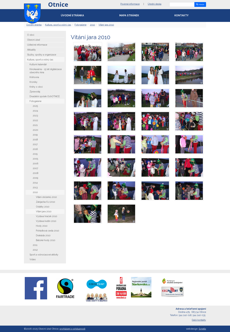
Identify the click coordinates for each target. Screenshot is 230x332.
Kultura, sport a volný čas (58, 24)
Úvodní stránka (72, 15)
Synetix (202, 329)
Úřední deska (154, 4)
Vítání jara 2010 (106, 24)
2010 (92, 24)
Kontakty (181, 15)
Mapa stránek (129, 15)
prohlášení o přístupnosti (72, 329)
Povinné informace (130, 4)
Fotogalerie (80, 24)
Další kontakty (199, 320)
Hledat (200, 4)
